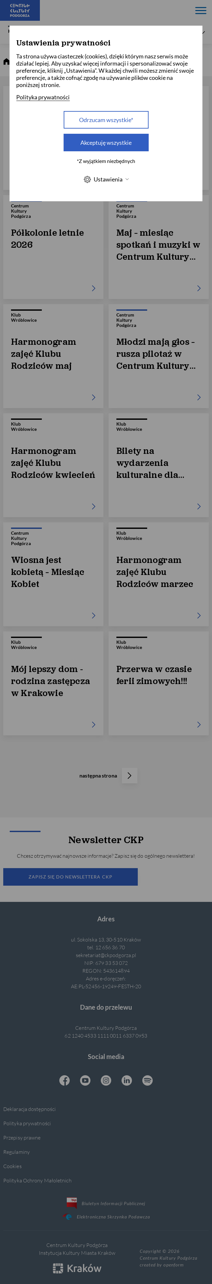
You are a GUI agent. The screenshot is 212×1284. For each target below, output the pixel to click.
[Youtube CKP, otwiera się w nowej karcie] (85, 1081)
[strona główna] (6, 62)
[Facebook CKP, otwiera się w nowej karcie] (64, 1081)
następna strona (108, 775)
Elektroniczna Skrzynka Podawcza (106, 1216)
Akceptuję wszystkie (106, 142)
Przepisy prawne (22, 1137)
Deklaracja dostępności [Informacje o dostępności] (29, 1109)
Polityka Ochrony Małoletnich (37, 1180)
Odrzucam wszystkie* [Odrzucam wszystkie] (106, 119)
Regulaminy (16, 1152)
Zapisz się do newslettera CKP (70, 876)
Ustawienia (106, 179)
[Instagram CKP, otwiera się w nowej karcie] (106, 1081)
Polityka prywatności (27, 1123)
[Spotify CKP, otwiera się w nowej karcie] (147, 1081)
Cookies (12, 1166)
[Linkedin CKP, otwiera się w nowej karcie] (127, 1081)
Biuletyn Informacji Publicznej (106, 1203)
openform (173, 1264)
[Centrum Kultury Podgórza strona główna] (20, 10)
